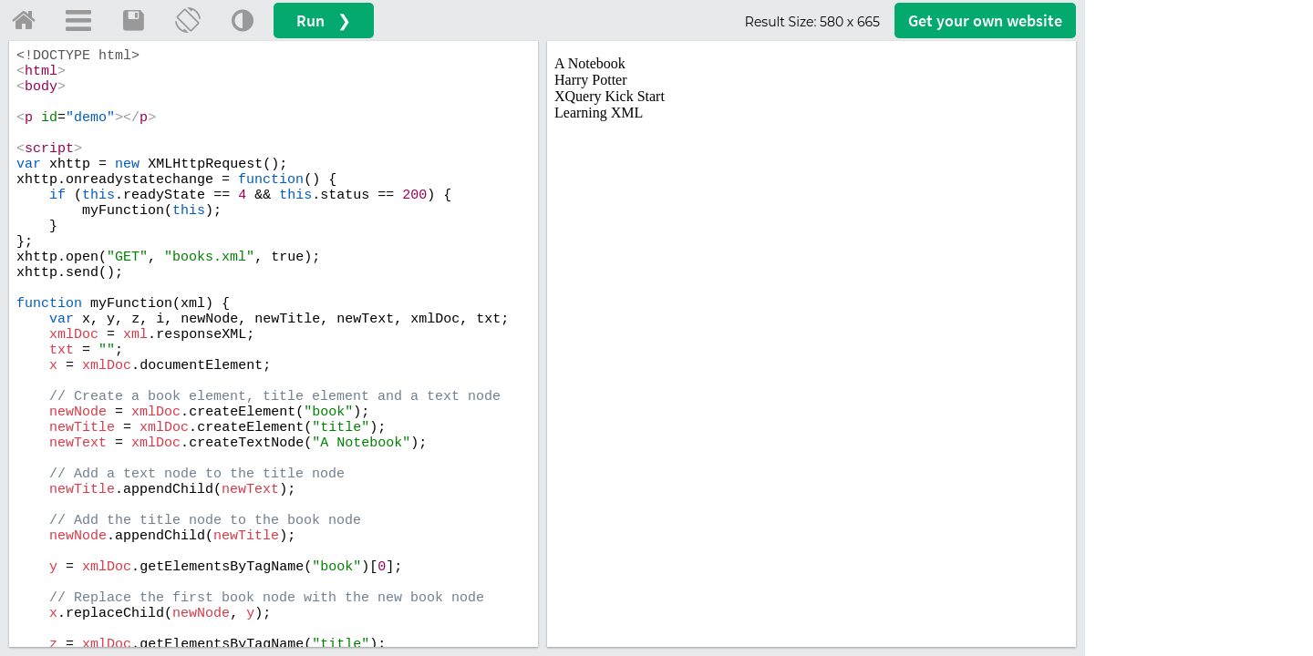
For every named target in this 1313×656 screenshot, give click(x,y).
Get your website (985, 20)
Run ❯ (323, 20)
